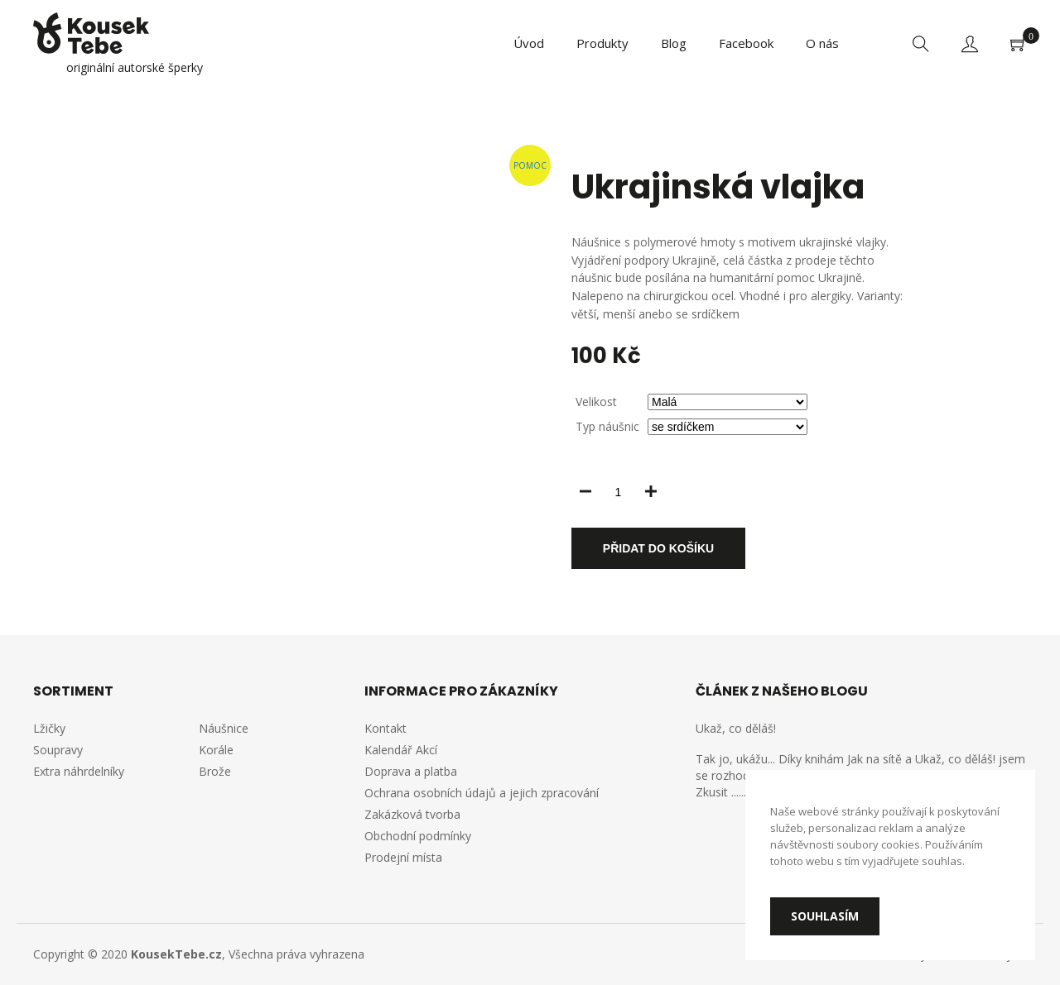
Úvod (528, 43)
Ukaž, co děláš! (736, 728)
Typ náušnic (607, 426)
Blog (674, 43)
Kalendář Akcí (400, 750)
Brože (215, 771)
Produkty (602, 43)
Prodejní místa (403, 857)
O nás (822, 43)
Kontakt (385, 728)
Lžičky (49, 728)
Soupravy (58, 750)
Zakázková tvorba (412, 814)
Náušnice (223, 728)
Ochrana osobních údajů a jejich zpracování (481, 793)
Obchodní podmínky (417, 836)
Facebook (746, 43)
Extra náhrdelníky (78, 771)
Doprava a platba (410, 771)
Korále (216, 750)
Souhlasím (825, 916)
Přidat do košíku (658, 548)
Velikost (596, 401)
